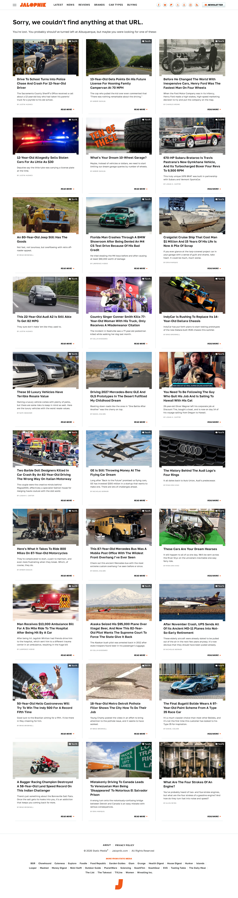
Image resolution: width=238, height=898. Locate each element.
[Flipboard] (171, 5)
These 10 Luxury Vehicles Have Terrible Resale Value (40, 394)
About (107, 845)
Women (130, 872)
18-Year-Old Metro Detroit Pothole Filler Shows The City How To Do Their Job (118, 708)
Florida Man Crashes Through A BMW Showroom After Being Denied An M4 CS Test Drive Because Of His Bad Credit (117, 243)
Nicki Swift (76, 868)
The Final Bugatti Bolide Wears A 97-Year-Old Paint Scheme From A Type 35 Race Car (190, 708)
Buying (132, 4)
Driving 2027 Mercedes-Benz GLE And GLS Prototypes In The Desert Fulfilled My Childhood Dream (118, 396)
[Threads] (184, 5)
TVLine (118, 872)
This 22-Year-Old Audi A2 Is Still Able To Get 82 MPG (44, 319)
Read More (66, 109)
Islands (200, 863)
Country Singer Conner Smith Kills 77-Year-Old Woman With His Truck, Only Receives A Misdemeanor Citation (118, 321)
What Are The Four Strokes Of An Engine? (187, 784)
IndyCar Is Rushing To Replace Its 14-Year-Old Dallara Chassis (191, 319)
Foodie (83, 863)
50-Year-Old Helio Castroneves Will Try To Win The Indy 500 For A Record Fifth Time (44, 708)
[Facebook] (158, 5)
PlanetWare (110, 868)
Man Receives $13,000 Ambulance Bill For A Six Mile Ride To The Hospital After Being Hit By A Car (45, 628)
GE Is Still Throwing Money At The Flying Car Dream (115, 472)
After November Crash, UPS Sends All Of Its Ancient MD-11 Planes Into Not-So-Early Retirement (191, 628)
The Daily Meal (197, 868)
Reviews (84, 4)
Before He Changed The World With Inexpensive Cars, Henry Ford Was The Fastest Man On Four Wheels (192, 83)
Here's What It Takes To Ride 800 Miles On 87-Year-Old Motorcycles (42, 551)
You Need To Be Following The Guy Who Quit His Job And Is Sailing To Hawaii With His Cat (189, 396)
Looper (33, 868)
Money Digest (59, 868)
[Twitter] (177, 5)
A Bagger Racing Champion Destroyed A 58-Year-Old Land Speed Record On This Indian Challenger (45, 786)
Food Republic (98, 863)
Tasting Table (178, 868)
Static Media (100, 850)
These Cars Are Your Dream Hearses (190, 549)
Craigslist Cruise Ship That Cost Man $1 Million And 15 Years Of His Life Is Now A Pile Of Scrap (190, 241)
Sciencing (125, 868)
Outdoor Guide (93, 868)
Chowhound (44, 863)
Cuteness (59, 863)
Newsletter (214, 4)
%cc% (74, 41)
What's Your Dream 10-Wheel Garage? (118, 157)
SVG (165, 868)
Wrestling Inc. (145, 872)
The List (89, 872)
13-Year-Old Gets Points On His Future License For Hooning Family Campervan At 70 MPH (118, 83)
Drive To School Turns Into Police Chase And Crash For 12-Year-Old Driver (41, 83)
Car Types (116, 4)
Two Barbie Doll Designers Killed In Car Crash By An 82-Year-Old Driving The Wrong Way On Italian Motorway (44, 475)
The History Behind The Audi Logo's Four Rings (189, 473)
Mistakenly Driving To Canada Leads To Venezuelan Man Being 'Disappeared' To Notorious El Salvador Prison (119, 788)
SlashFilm (139, 868)
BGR (33, 863)
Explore (72, 863)
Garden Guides (117, 863)
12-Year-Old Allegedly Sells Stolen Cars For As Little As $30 (42, 160)
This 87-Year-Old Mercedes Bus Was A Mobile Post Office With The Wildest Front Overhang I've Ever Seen (118, 553)
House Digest (174, 863)
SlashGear (154, 868)
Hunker (189, 863)
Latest (58, 4)
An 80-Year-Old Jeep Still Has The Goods (42, 239)
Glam (131, 863)
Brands (99, 4)
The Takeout (105, 872)
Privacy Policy (124, 845)
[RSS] (197, 5)
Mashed (44, 868)
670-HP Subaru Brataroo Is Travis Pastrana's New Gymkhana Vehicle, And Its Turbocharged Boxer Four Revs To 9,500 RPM (191, 164)
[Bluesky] (165, 5)
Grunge (142, 863)
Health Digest (156, 863)
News (70, 4)
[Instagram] (190, 5)
